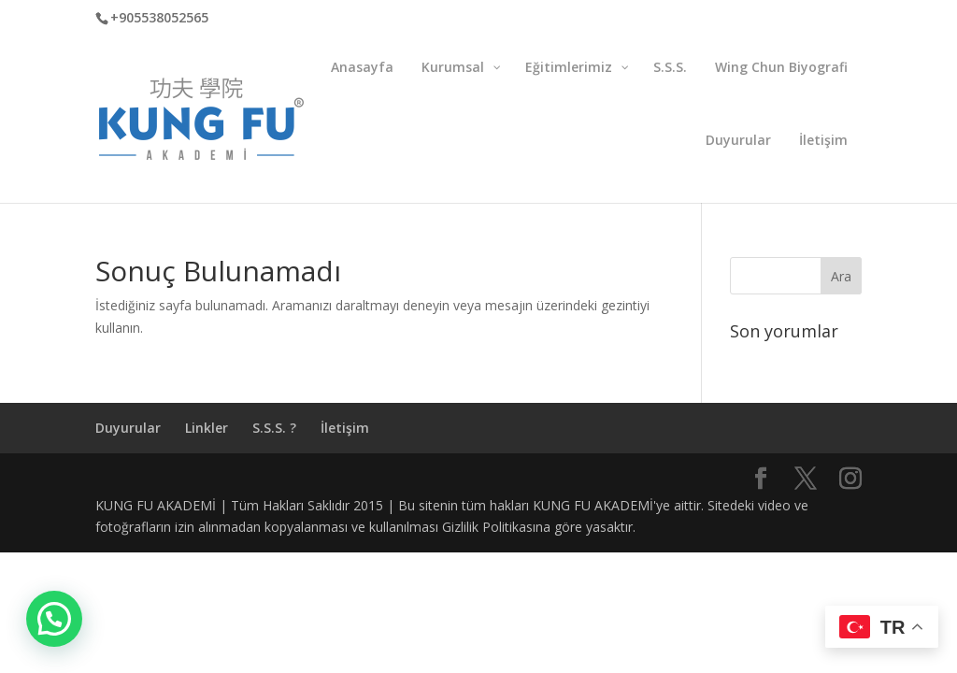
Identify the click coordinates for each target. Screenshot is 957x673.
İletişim (345, 428)
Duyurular (128, 428)
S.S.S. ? (274, 428)
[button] (54, 619)
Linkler (206, 428)
